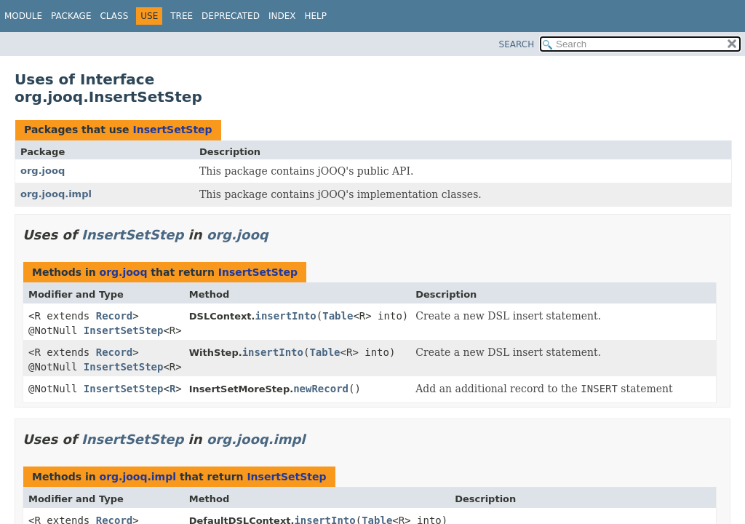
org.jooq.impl (56, 193)
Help (315, 16)
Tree (181, 16)
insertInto (285, 316)
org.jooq (42, 170)
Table (337, 316)
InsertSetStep (172, 129)
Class (114, 16)
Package (71, 16)
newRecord (320, 388)
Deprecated (231, 16)
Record (114, 316)
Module (23, 16)
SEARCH (517, 44)
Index (282, 16)
